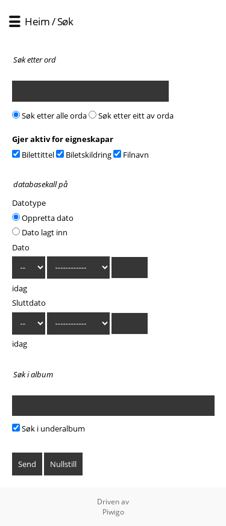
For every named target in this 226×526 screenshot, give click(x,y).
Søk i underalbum (48, 428)
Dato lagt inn (39, 232)
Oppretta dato (43, 217)
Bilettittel (33, 154)
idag (19, 288)
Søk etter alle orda (49, 115)
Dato (21, 247)
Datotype (29, 202)
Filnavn (131, 154)
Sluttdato (29, 302)
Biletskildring (83, 154)
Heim (37, 21)
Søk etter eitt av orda (131, 115)
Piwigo (113, 512)
